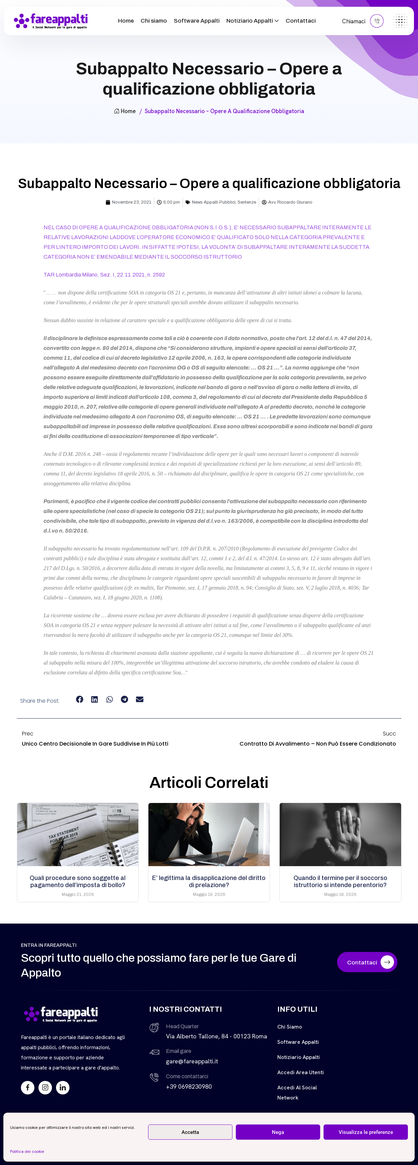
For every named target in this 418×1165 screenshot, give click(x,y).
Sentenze (247, 202)
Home (126, 21)
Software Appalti (197, 21)
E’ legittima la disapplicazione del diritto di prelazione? (209, 881)
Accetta (190, 1132)
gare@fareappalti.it (192, 1061)
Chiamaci (363, 21)
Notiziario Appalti (249, 21)
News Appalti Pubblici (213, 202)
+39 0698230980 (189, 1086)
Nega (278, 1132)
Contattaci (301, 21)
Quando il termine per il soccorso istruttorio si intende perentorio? (340, 881)
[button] (79, 699)
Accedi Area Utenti (300, 1072)
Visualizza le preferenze (366, 1132)
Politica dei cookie (27, 1151)
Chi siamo (154, 21)
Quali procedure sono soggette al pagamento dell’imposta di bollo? (78, 881)
